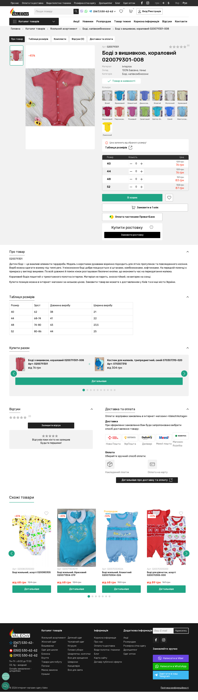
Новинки (88, 25)
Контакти (181, 25)
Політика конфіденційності (175, 696)
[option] (17, 50)
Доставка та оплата (101, 241)
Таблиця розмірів (118, 142)
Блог (117, 3)
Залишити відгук (51, 432)
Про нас (15, 3)
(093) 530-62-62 (23, 663)
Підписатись (181, 639)
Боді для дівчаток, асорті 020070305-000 (162, 581)
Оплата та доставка (32, 3)
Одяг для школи (49, 658)
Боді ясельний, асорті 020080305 (25, 581)
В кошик (132, 192)
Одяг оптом (129, 3)
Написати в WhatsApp (170, 674)
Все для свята (75, 678)
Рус (185, 3)
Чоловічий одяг (76, 650)
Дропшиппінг (105, 3)
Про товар (17, 241)
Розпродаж (103, 25)
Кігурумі (72, 654)
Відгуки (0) (78, 241)
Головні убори (75, 658)
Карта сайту (100, 666)
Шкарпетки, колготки (79, 662)
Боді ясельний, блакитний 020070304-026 (117, 581)
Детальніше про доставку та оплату (147, 487)
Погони (45, 674)
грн (157, 3)
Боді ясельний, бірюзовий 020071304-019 (72, 581)
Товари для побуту (51, 670)
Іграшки (45, 682)
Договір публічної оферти (108, 670)
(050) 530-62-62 (23, 659)
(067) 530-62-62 (21, 652)
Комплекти (60, 241)
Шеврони (73, 670)
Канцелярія (74, 674)
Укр (177, 3)
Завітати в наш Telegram (166, 683)
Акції (76, 25)
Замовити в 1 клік (132, 202)
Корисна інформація (146, 25)
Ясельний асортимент (53, 646)
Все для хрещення (78, 666)
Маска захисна (49, 678)
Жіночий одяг (48, 650)
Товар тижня (122, 25)
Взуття (45, 666)
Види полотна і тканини (58, 3)
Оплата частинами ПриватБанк (132, 212)
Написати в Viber (170, 666)
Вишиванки (47, 654)
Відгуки (167, 25)
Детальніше (99, 387)
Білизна (45, 662)
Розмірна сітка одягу (85, 3)
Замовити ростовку (132, 230)
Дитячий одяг (75, 646)
